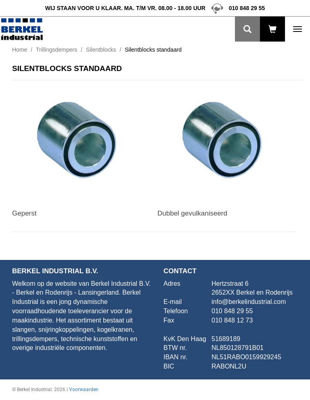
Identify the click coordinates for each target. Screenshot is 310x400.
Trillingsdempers (56, 49)
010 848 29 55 (236, 8)
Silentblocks (101, 49)
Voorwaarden (83, 389)
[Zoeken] (247, 29)
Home (19, 49)
